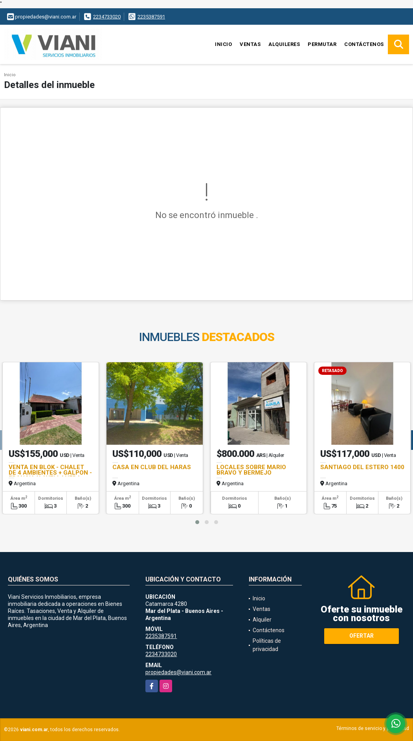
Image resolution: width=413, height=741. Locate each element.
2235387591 (151, 17)
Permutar (322, 44)
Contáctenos (364, 44)
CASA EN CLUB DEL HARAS (151, 467)
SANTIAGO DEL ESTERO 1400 (362, 467)
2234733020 (107, 17)
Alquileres (284, 44)
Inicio (223, 44)
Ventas (250, 44)
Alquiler (262, 619)
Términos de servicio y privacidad (372, 728)
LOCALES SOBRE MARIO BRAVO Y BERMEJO (251, 470)
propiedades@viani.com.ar (178, 672)
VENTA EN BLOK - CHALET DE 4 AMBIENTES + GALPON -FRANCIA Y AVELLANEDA (50, 473)
